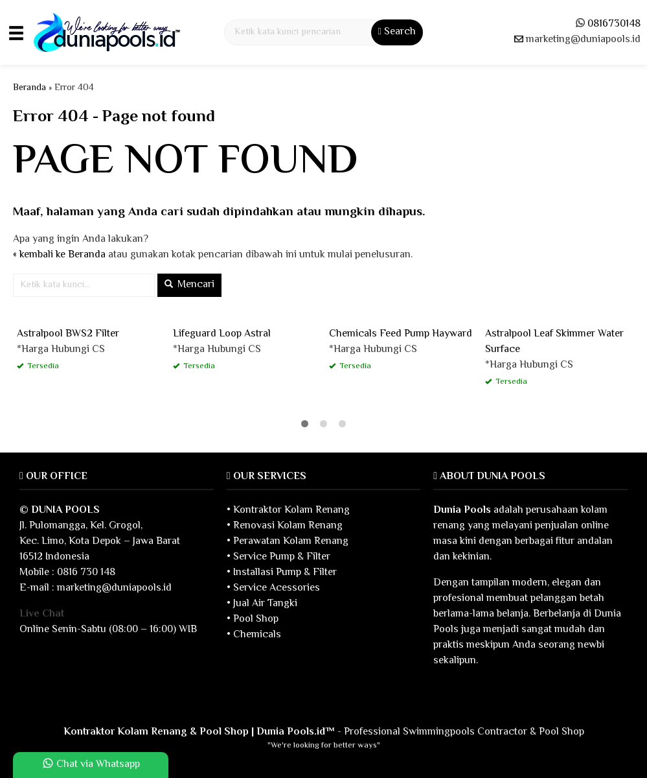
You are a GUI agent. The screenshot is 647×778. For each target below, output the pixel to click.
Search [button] (397, 32)
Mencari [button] (189, 285)
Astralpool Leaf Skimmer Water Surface (554, 342)
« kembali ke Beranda (59, 255)
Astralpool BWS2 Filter (68, 334)
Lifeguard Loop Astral (222, 334)
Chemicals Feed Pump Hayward (400, 334)
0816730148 (614, 24)
